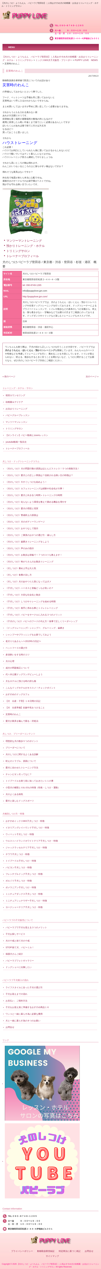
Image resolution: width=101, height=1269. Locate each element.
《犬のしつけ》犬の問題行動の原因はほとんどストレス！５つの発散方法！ (43, 468)
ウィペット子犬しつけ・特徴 (20, 834)
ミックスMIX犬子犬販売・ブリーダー (54, 60)
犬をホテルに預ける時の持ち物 (21, 681)
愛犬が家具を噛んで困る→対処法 (22, 721)
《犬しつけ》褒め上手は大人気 (21, 568)
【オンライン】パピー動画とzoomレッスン (27, 435)
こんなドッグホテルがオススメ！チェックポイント (31, 688)
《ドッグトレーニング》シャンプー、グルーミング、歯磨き (35, 628)
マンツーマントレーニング (24, 240)
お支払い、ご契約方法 (16, 1000)
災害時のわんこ (13, 714)
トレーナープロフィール (22, 256)
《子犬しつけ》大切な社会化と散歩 (23, 595)
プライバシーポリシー (22, 1251)
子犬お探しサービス (15, 934)
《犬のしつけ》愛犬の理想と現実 (22, 508)
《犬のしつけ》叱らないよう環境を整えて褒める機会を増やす (36, 502)
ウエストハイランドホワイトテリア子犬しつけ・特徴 (32, 841)
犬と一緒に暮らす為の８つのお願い (23, 1020)
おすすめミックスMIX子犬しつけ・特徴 (25, 821)
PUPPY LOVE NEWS (86, 60)
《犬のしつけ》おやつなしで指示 (22, 528)
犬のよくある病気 (14, 794)
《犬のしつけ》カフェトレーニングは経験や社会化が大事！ (35, 488)
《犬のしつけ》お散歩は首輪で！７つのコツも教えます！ (34, 555)
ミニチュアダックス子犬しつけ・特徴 (24, 894)
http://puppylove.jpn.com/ (35, 296)
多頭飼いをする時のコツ (18, 654)
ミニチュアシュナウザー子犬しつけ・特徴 (26, 900)
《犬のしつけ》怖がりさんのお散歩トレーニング (29, 561)
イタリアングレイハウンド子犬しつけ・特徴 (27, 827)
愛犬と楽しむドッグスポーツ (20, 801)
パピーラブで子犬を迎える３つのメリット (26, 927)
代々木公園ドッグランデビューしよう (24, 674)
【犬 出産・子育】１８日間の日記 (23, 701)
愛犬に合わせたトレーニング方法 (22, 767)
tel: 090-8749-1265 (32, 285)
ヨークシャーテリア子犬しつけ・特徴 (24, 907)
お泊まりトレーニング (16, 408)
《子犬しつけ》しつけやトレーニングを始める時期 (31, 601)
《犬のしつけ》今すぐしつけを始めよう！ (26, 482)
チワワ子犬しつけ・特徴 (18, 854)
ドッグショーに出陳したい (19, 967)
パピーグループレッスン (18, 415)
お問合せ (10, 1027)
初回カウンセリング (15, 395)
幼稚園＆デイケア (14, 402)
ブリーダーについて (15, 747)
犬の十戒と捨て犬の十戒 (18, 940)
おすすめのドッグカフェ (18, 694)
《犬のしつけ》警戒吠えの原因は (22, 515)
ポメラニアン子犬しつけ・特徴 (21, 887)
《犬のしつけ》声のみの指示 (20, 548)
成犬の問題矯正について (18, 668)
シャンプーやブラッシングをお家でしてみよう (28, 634)
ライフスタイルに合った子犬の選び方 (24, 987)
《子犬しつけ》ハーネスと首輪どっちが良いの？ (29, 588)
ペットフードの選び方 (16, 648)
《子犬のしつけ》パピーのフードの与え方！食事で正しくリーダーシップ (41, 621)
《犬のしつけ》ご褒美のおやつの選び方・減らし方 (31, 535)
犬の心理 (10, 661)
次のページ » (92, 376)
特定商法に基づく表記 (69, 1251)
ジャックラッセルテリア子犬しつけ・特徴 (26, 847)
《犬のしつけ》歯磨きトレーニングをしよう (27, 541)
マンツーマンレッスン (16, 422)
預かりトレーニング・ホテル (25, 245)
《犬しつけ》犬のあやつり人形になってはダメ (28, 581)
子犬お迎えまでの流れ (16, 994)
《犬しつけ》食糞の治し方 (19, 575)
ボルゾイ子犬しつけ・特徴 (19, 880)
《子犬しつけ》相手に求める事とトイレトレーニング (32, 608)
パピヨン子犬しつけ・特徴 (19, 867)
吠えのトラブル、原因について (21, 761)
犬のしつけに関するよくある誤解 (22, 754)
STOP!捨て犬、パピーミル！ (20, 947)
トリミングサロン (18, 251)
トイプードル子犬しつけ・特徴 (21, 861)
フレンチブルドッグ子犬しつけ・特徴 (24, 874)
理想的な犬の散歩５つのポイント (22, 741)
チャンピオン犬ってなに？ (19, 774)
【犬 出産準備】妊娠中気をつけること (25, 707)
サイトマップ (52, 1256)
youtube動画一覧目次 (16, 442)
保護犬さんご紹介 (14, 954)
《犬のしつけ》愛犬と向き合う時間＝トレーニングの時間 (34, 495)
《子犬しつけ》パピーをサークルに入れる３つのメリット (34, 614)
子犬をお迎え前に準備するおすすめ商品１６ (27, 1007)
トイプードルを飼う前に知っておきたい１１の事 (29, 781)
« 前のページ (8, 376)
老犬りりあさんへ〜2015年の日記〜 (23, 641)
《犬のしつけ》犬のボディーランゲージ (25, 521)
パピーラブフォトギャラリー (20, 960)
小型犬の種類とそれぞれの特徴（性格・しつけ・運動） (33, 787)
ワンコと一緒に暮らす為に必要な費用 (24, 1014)
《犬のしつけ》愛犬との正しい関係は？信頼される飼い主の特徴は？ (39, 475)
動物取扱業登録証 (46, 1251)
